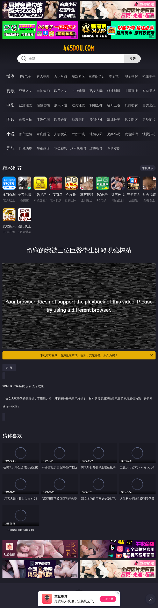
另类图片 (149, 119)
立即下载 (108, 599)
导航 (10, 148)
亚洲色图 (43, 119)
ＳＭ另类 (149, 90)
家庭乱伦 (43, 134)
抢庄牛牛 (149, 76)
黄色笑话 (131, 134)
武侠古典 (78, 134)
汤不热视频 (78, 148)
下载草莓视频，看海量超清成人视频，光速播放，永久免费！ (96, 355)
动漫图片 (78, 119)
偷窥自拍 (25, 119)
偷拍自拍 (43, 105)
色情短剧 (113, 148)
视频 (10, 90)
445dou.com (79, 48)
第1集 (9, 368)
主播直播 (131, 90)
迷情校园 (96, 134)
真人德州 (43, 76)
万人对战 (60, 76)
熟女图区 (131, 119)
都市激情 (25, 134)
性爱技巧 (149, 134)
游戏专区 (78, 76)
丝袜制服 (113, 90)
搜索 (132, 58)
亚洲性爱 (25, 105)
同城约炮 (25, 148)
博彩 (10, 76)
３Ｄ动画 (78, 90)
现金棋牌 (131, 76)
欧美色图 (60, 119)
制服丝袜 (96, 105)
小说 (10, 134)
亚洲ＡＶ (25, 90)
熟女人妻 (96, 90)
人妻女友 (60, 134)
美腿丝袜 (96, 119)
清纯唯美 (113, 119)
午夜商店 (43, 148)
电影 (10, 105)
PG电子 (25, 76)
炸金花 (113, 76)
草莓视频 (60, 148)
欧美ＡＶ (60, 90)
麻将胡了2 (95, 76)
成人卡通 (60, 105)
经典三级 (113, 105)
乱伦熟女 (131, 105)
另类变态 (149, 105)
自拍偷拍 (43, 90)
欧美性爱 (78, 105)
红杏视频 (96, 148)
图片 (10, 119)
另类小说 (113, 134)
